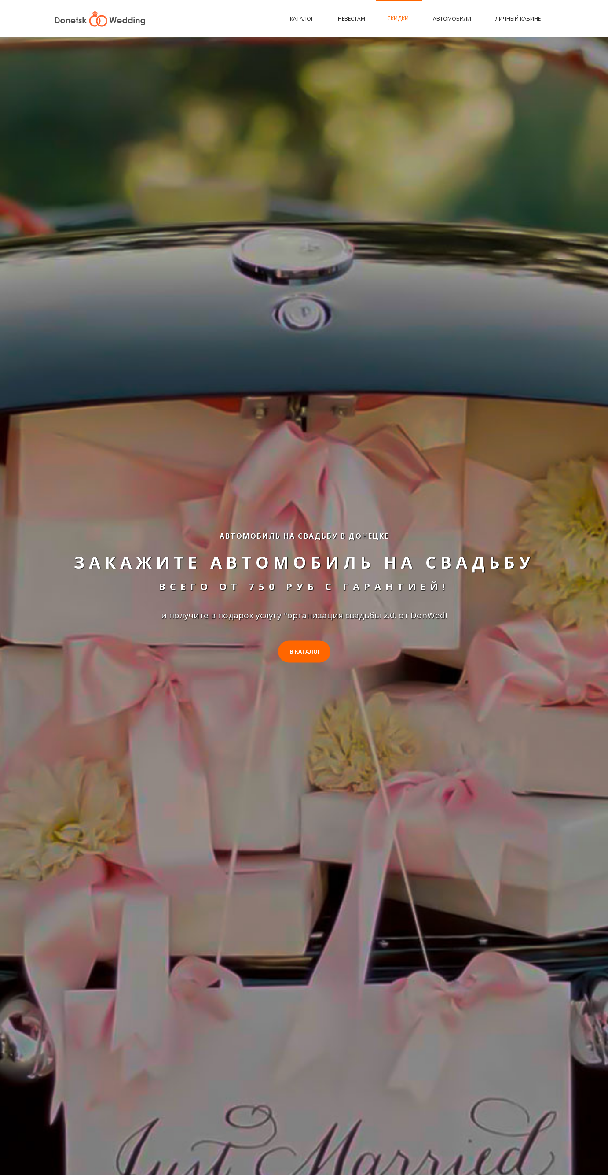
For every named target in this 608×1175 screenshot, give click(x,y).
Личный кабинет (519, 18)
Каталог (303, 18)
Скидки (399, 18)
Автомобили (453, 18)
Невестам (351, 18)
